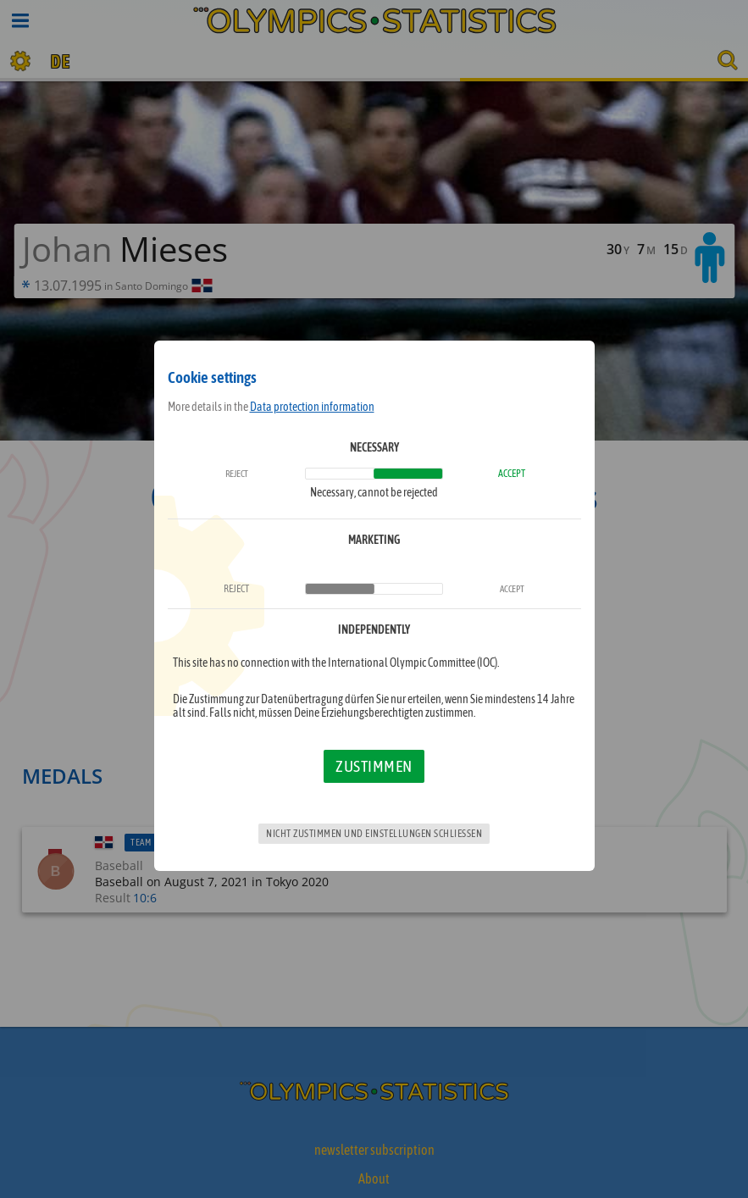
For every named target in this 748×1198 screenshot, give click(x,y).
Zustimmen (374, 766)
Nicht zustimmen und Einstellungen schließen (374, 834)
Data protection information (312, 406)
